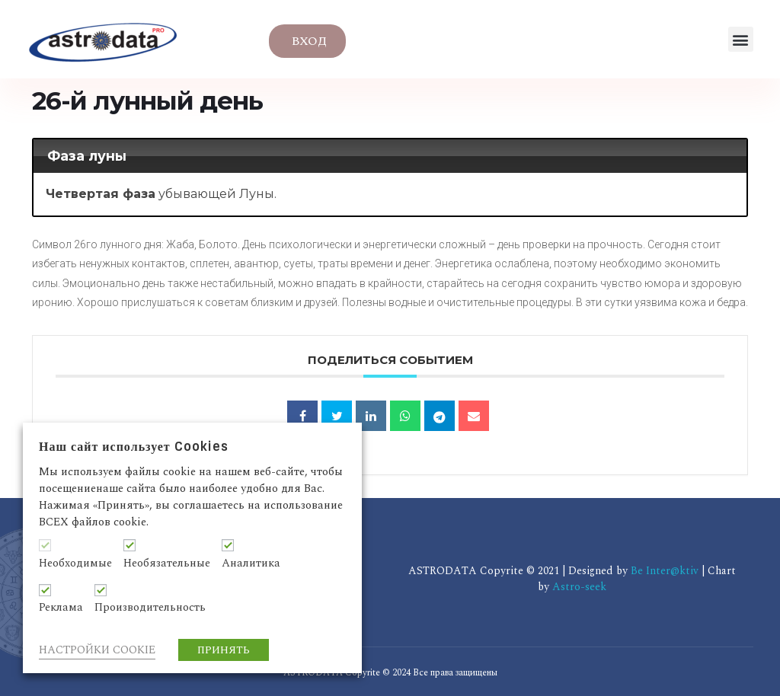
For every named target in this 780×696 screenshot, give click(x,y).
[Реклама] (45, 590)
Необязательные (166, 563)
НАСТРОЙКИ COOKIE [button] (97, 650)
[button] (740, 39)
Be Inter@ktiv (666, 571)
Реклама (61, 607)
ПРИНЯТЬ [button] (223, 650)
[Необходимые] (45, 545)
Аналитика (251, 563)
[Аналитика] (228, 545)
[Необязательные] (129, 545)
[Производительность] (100, 590)
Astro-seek (579, 587)
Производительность (150, 607)
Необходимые (75, 563)
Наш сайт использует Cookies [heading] (134, 447)
